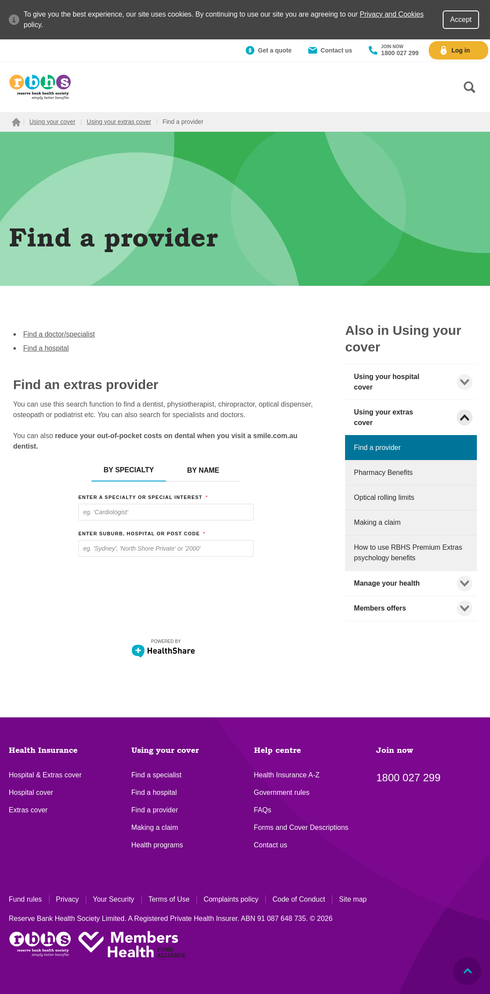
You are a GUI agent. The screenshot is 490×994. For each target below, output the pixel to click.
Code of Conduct (298, 899)
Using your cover (165, 751)
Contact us (270, 845)
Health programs (157, 845)
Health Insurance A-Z (287, 775)
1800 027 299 (408, 777)
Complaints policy (231, 899)
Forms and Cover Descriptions (301, 827)
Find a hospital (46, 348)
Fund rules (25, 899)
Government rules (282, 792)
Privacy (67, 899)
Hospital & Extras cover (45, 775)
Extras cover (28, 810)
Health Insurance (43, 751)
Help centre (277, 751)
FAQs (262, 810)
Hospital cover (31, 792)
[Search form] (469, 87)
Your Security (113, 899)
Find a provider (154, 810)
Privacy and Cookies (392, 14)
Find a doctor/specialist (59, 334)
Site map (353, 899)
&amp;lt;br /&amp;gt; (166, 561)
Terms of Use (169, 899)
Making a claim (154, 827)
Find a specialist (156, 775)
